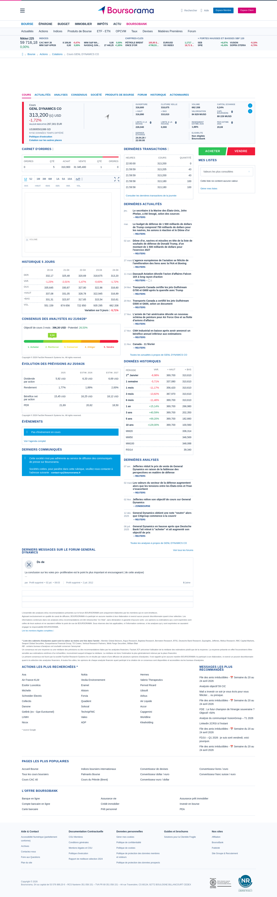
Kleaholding (146, 722)
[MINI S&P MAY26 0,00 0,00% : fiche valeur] (104, 42)
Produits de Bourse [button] (80, 31)
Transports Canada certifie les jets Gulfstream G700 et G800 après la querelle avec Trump (160, 289)
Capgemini (146, 711)
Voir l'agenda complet (35, 441)
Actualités (43, 94)
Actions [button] (43, 31)
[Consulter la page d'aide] (205, 10)
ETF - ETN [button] (103, 31)
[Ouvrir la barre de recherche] (189, 10)
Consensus (79, 94)
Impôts (102, 24)
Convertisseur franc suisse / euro (217, 774)
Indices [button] (57, 31)
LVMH (25, 717)
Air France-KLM (30, 679)
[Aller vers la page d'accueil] (137, 10)
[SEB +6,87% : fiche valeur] (212, 42)
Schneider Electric (32, 695)
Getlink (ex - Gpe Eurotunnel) (38, 711)
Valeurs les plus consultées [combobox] (218, 171)
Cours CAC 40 (30, 779)
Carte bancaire (30, 809)
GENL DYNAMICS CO (45, 109)
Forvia (84, 695)
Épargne (45, 24)
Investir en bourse (189, 803)
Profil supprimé (36, 582)
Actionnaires (179, 94)
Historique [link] (158, 94)
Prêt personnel (109, 809)
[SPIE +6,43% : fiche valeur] (212, 45)
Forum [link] (142, 94)
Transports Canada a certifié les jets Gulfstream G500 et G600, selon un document (161, 302)
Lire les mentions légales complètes (38, 631)
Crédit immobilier (110, 803)
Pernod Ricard (148, 685)
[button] (22, 10)
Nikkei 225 (27, 38)
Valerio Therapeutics (151, 679)
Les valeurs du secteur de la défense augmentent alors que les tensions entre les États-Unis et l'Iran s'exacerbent (162, 485)
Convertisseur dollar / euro (154, 774)
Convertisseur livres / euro (213, 769)
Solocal (85, 706)
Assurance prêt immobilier (194, 798)
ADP (83, 722)
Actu (117, 24)
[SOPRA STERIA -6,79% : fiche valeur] (243, 45)
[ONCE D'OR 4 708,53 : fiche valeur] (143, 45)
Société (96, 94)
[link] (25, 846)
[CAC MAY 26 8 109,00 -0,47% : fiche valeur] (60, 42)
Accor (143, 706)
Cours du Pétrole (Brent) (94, 779)
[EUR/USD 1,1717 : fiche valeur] (179, 42)
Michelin (26, 690)
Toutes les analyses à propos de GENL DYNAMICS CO (158, 543)
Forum (192, 31)
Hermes (144, 674)
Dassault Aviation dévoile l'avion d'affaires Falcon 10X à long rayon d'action (162, 275)
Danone (26, 706)
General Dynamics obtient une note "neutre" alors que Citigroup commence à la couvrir (162, 514)
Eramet (85, 685)
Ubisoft (144, 690)
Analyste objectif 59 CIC (212, 686)
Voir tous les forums (183, 550)
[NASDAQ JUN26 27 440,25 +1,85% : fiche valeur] (104, 45)
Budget (64, 24)
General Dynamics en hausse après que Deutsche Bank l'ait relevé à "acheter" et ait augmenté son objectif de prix (162, 529)
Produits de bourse (119, 94)
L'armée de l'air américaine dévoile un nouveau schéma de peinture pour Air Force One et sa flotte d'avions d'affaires (162, 317)
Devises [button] (148, 31)
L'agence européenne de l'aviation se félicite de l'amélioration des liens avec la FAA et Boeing (161, 262)
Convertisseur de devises (154, 769)
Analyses (61, 94)
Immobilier (83, 24)
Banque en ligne (31, 798)
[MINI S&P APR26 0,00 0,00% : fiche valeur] (60, 45)
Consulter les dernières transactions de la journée (151, 195)
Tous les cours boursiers (35, 774)
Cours (26, 94)
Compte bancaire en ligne (36, 803)
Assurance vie (108, 798)
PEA (182, 809)
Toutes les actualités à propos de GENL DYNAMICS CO (158, 354)
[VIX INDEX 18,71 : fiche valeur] (179, 45)
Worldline (145, 717)
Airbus (143, 695)
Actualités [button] (27, 31)
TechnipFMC (88, 711)
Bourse (27, 24)
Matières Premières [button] (170, 31)
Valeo (84, 717)
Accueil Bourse (30, 769)
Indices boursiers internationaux (98, 769)
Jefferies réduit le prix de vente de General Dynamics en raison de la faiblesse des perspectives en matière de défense (158, 469)
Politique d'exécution (40, 136)
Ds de (41, 562)
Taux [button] (134, 31)
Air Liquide (146, 701)
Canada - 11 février (144, 344)
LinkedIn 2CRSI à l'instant (213, 723)
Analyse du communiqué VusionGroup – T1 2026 (226, 718)
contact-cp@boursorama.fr (66, 472)
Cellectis (26, 701)
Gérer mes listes (209, 188)
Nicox (25, 722)
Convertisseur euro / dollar (154, 779)
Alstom (85, 690)
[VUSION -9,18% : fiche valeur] (243, 42)
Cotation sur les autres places (45, 140)
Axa (24, 674)
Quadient (86, 701)
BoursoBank (136, 24)
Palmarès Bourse (90, 774)
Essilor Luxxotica (31, 685)
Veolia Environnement (93, 679)
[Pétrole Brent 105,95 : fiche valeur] (143, 42)
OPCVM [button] (121, 31)
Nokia (84, 674)
